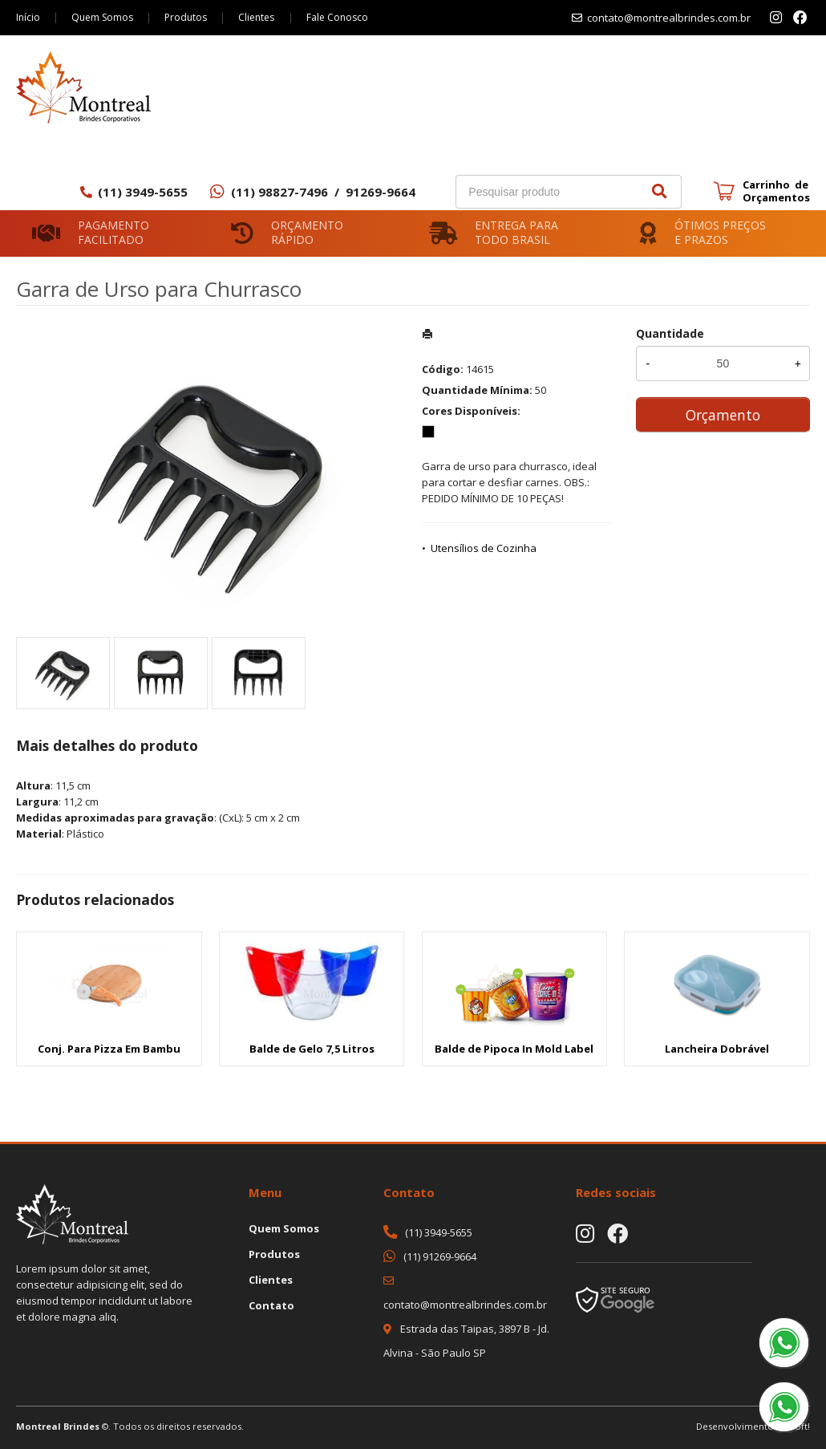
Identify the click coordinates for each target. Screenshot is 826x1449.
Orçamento (723, 414)
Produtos (187, 17)
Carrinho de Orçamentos (776, 191)
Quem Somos (103, 17)
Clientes (259, 17)
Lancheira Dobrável (717, 1048)
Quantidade (670, 333)
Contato (271, 1305)
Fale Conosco (339, 17)
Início (28, 17)
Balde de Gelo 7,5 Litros (312, 1048)
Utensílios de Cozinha (483, 548)
